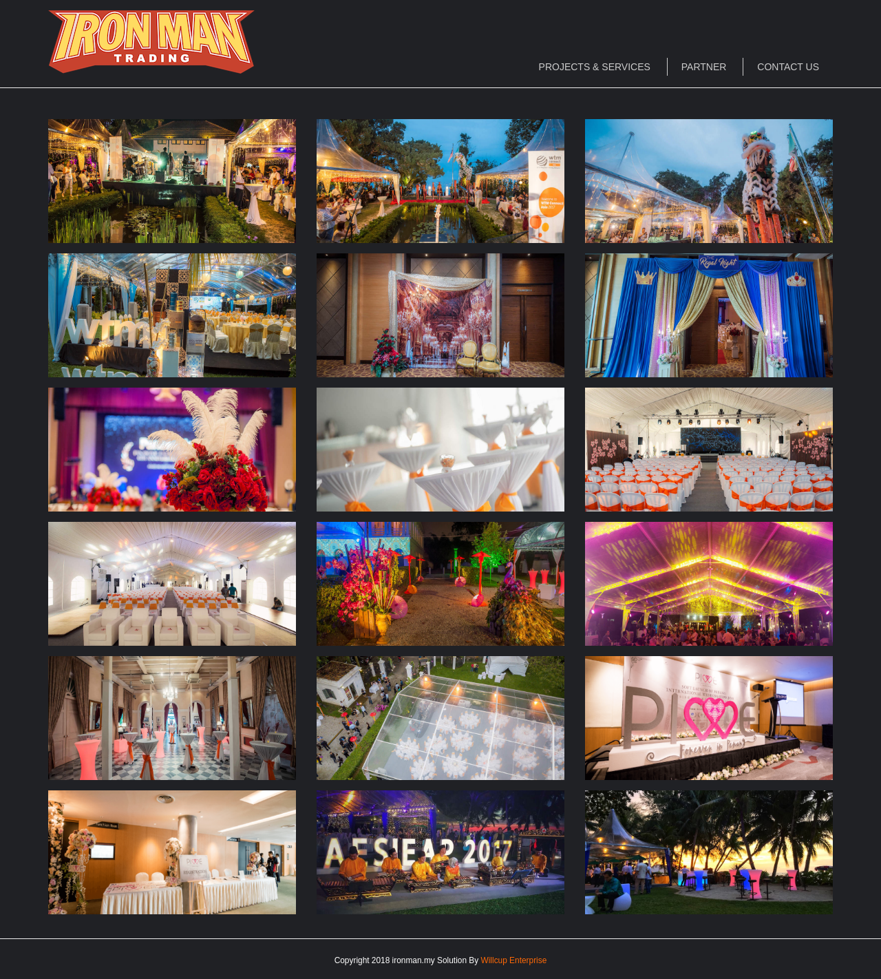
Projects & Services (594, 66)
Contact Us (788, 66)
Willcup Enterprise (514, 960)
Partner (704, 66)
